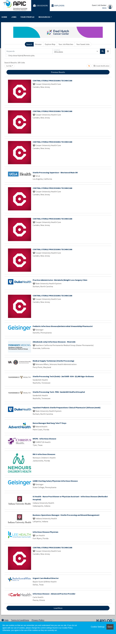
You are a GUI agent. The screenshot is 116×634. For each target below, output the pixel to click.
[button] (108, 51)
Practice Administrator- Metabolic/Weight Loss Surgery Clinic (60, 280)
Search (29, 44)
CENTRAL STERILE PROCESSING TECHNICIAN (52, 80)
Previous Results (58, 72)
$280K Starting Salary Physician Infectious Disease (55, 481)
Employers (58, 5)
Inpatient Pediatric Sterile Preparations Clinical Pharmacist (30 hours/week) (67, 407)
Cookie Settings (98, 627)
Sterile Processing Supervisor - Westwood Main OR (55, 172)
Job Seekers (40, 5)
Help (5, 620)
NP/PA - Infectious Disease (44, 438)
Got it (110, 627)
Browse (38, 44)
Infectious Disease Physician (45, 532)
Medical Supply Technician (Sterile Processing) (53, 361)
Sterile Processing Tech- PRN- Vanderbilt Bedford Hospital (59, 392)
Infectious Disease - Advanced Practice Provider (54, 593)
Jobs (13, 17)
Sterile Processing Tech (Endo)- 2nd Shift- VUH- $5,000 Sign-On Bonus (63, 376)
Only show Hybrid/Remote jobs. (21, 55)
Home (4, 17)
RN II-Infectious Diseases (44, 454)
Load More (58, 608)
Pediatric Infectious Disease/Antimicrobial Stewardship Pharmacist (63, 326)
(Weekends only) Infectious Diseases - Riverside (54, 342)
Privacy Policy (38, 620)
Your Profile (28, 17)
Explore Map (50, 44)
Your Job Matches (66, 44)
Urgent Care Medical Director (46, 578)
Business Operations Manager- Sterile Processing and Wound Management (66, 515)
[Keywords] (29, 51)
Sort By (9, 66)
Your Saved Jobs (83, 44)
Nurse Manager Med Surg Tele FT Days (49, 423)
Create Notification (101, 66)
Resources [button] (44, 17)
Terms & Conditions (20, 620)
